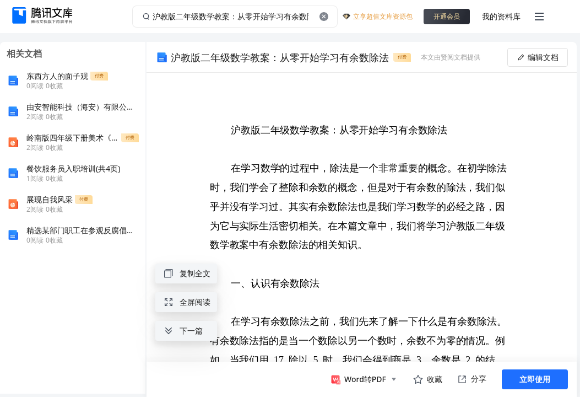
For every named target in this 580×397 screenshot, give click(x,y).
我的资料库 (501, 16)
